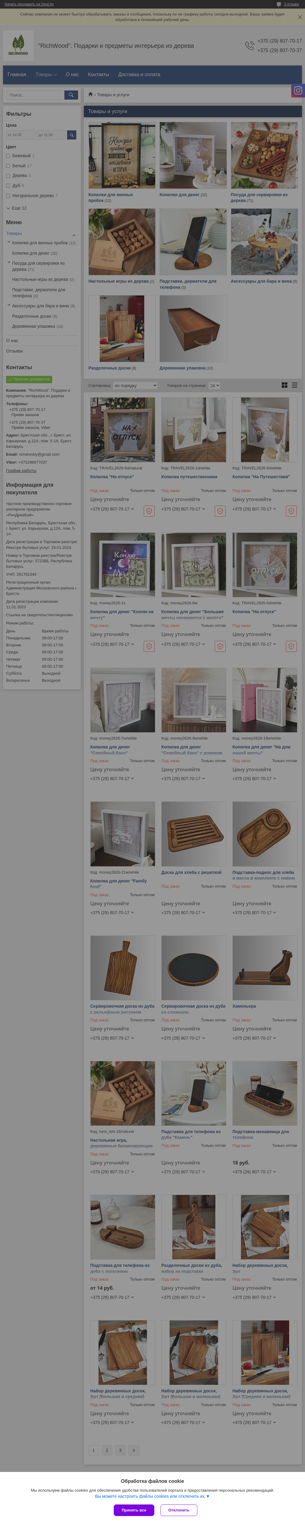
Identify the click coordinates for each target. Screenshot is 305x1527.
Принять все (134, 1510)
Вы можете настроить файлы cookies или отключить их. (150, 1496)
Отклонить (178, 1510)
